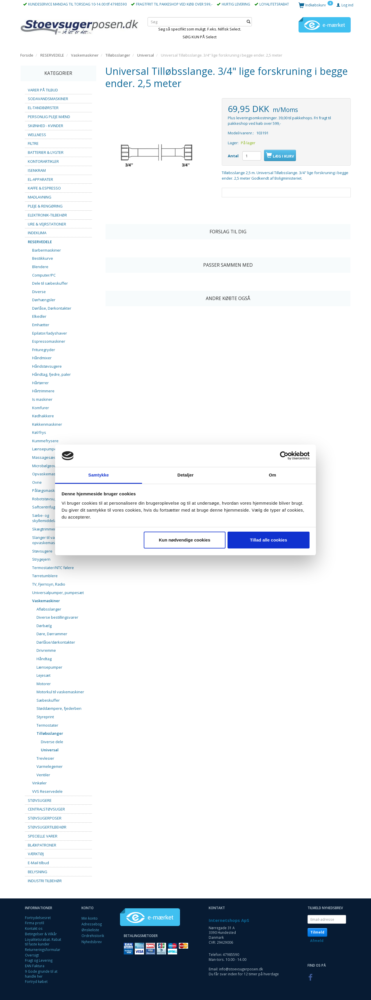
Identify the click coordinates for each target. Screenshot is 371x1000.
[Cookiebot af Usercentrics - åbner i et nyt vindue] (284, 456)
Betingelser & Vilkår (41, 934)
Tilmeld (317, 932)
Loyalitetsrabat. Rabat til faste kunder (43, 942)
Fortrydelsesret (38, 917)
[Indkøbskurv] (316, 5)
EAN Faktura (34, 965)
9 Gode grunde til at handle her (41, 974)
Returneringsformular (42, 949)
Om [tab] (272, 474)
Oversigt (32, 955)
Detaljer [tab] (185, 474)
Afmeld (316, 940)
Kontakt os (34, 928)
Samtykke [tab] (98, 474)
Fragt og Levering (38, 960)
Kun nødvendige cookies (184, 539)
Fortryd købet (36, 981)
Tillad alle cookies (268, 539)
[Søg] (248, 21)
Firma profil (34, 922)
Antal (233, 155)
